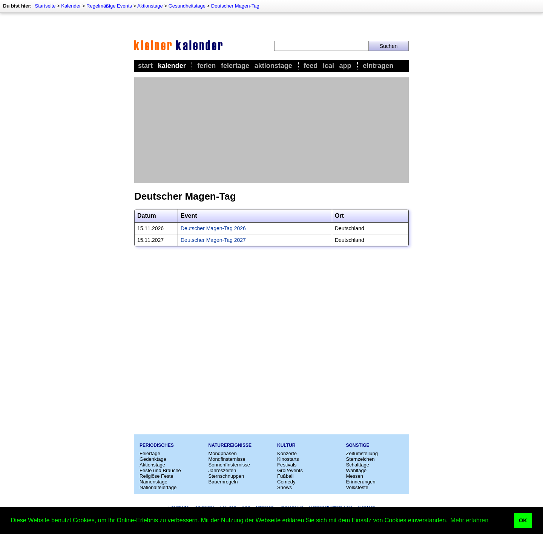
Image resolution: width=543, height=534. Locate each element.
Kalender (71, 6)
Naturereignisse (230, 445)
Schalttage (357, 465)
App (345, 65)
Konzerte (287, 453)
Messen (355, 476)
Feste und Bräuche (160, 470)
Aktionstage (150, 6)
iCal (328, 65)
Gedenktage (153, 459)
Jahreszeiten (222, 470)
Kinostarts (288, 459)
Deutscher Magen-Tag (235, 6)
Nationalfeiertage (158, 487)
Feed (311, 65)
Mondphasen (223, 453)
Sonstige (358, 445)
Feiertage (235, 65)
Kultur (286, 445)
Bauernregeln (223, 482)
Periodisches (157, 445)
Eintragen (378, 65)
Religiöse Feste (156, 476)
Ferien (206, 65)
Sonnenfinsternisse (229, 465)
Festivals (286, 465)
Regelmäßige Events (109, 6)
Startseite (45, 6)
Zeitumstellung (362, 453)
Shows (284, 487)
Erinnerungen (361, 482)
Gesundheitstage (187, 6)
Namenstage (153, 482)
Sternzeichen (360, 459)
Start (145, 65)
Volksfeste (357, 487)
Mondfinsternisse (227, 459)
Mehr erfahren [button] (470, 520)
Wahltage (356, 470)
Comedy (286, 482)
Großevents (290, 470)
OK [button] (523, 520)
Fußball (285, 476)
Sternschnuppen (226, 476)
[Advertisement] (271, 130)
